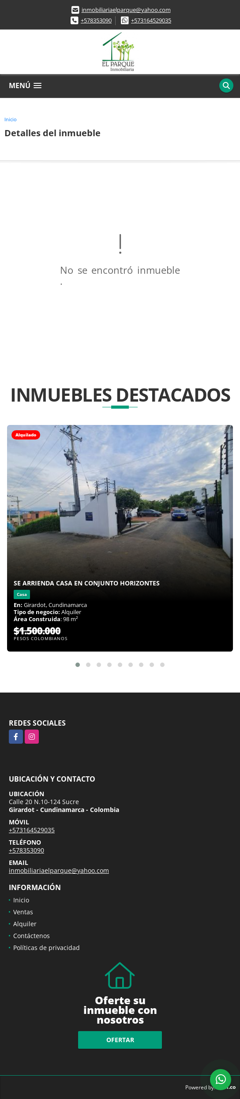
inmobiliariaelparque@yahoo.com (126, 10)
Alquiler (25, 924)
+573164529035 (151, 20)
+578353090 (96, 20)
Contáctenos (31, 935)
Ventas (23, 912)
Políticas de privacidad (46, 947)
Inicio (10, 119)
